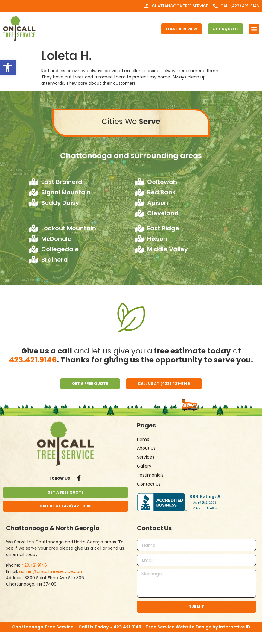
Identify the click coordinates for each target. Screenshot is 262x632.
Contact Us (149, 484)
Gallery (144, 466)
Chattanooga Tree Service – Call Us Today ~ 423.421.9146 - (78, 627)
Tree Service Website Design (178, 627)
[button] (254, 29)
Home (143, 439)
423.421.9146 (33, 360)
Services (145, 457)
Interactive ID (234, 627)
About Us (146, 448)
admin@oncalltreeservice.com (51, 571)
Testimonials (150, 475)
